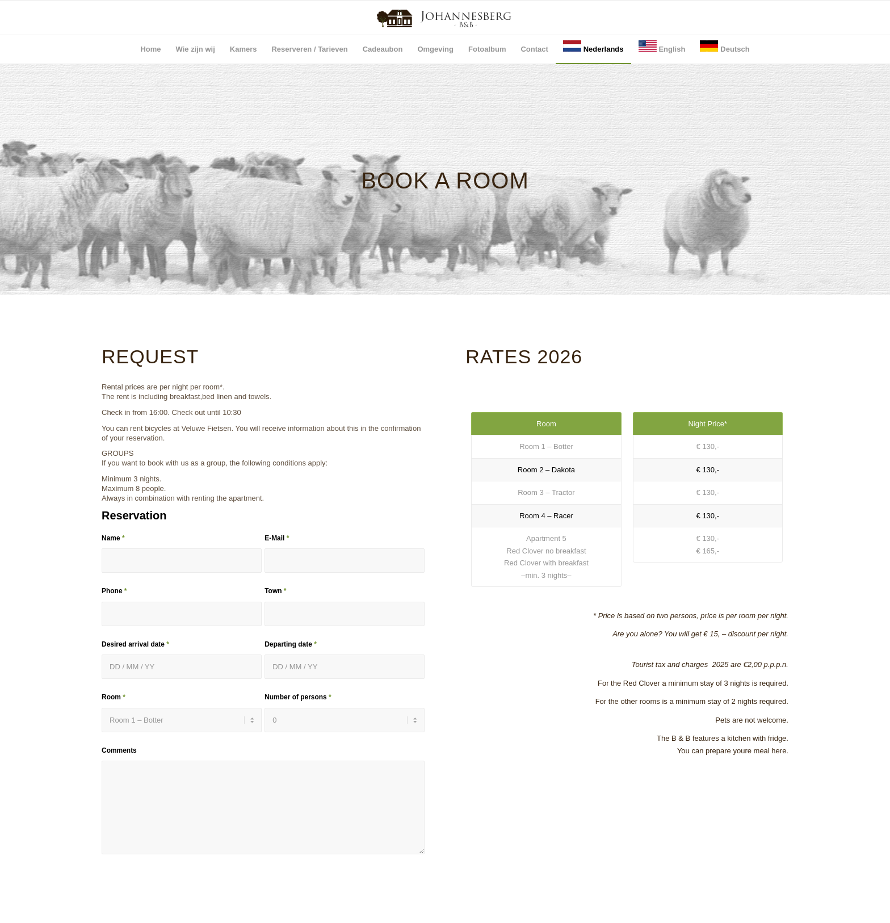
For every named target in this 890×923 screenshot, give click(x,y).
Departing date (291, 644)
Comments (119, 750)
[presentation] (188, 898)
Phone (114, 591)
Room (113, 697)
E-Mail (277, 538)
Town (275, 591)
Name (113, 538)
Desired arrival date (135, 644)
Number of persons (298, 697)
